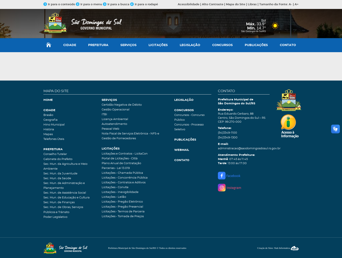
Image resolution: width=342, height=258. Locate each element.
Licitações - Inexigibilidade (120, 192)
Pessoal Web (110, 128)
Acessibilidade (188, 4)
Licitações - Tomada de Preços (123, 216)
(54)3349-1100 (227, 132)
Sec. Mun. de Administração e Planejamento (64, 185)
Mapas (48, 134)
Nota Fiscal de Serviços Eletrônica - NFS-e (130, 133)
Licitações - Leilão (114, 197)
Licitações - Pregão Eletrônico (122, 201)
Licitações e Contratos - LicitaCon (125, 153)
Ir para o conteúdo (59, 4)
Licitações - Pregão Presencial (122, 206)
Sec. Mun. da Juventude (60, 173)
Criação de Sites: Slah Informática (278, 248)
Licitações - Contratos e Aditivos (123, 182)
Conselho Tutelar (55, 154)
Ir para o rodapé (144, 4)
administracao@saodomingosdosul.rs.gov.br (244, 148)
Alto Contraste (212, 4)
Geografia (50, 120)
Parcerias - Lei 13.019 (116, 168)
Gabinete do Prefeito (57, 159)
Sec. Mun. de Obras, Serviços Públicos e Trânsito (63, 209)
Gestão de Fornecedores (119, 138)
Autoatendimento (114, 124)
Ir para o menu (89, 4)
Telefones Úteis (53, 139)
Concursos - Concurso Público (189, 117)
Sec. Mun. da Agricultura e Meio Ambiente (65, 166)
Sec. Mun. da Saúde (57, 178)
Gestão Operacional (115, 109)
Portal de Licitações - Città (120, 158)
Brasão (48, 115)
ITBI (104, 114)
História (48, 129)
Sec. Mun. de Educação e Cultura (66, 197)
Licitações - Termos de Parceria (123, 211)
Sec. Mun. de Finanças (59, 202)
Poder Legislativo (55, 217)
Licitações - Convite (115, 187)
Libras (252, 4)
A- (290, 4)
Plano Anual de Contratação (121, 163)
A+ (297, 4)
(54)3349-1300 (228, 137)
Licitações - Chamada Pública (122, 173)
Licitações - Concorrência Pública (125, 177)
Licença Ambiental (115, 119)
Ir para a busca (116, 4)
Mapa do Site (235, 4)
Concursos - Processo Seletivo (189, 127)
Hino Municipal (54, 124)
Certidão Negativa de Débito (122, 104)
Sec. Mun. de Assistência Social (64, 192)
